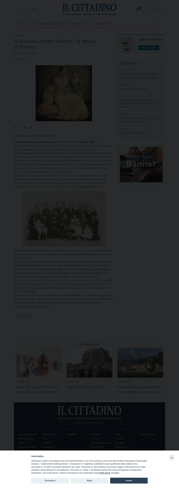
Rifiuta (89, 480)
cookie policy (104, 473)
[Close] (172, 457)
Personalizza (50, 480)
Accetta (129, 480)
